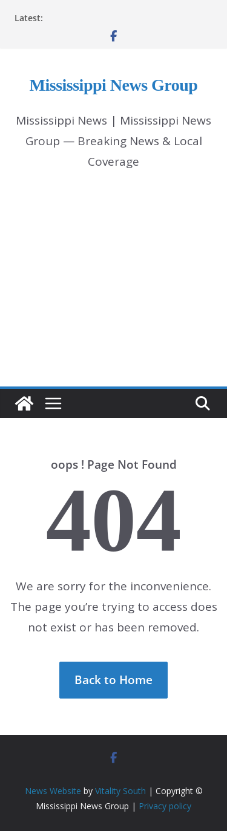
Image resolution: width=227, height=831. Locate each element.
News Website (53, 791)
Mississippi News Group (114, 85)
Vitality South (120, 791)
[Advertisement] (113, 289)
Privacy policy (165, 806)
